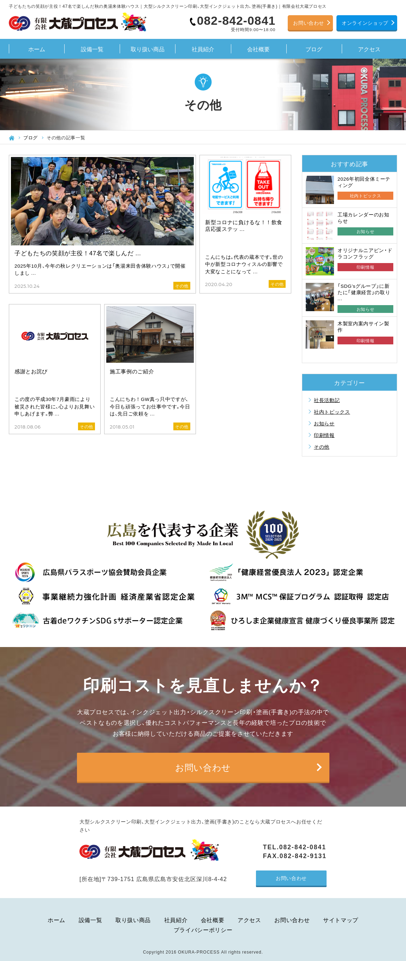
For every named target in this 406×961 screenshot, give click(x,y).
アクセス (369, 49)
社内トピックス (332, 411)
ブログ (313, 49)
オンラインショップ (365, 22)
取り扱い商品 (148, 49)
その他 (321, 446)
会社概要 (258, 49)
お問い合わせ (308, 22)
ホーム (36, 49)
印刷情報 (324, 435)
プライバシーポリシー (203, 930)
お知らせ (324, 423)
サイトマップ (340, 920)
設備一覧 (92, 49)
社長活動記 (327, 400)
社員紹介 (203, 49)
